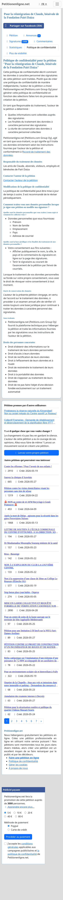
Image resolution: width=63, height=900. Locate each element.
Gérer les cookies (18, 764)
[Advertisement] (23, 803)
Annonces (32, 35)
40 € (10, 852)
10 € (19, 848)
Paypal (14, 862)
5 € (9, 848)
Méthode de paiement (16, 858)
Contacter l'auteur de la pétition (20, 180)
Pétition (12, 35)
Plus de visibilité (16, 53)
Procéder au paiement (18, 873)
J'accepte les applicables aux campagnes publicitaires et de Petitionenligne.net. (24, 886)
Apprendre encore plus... (19, 843)
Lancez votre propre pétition (31, 452)
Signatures (17, 41)
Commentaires (43, 41)
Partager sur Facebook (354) (22, 25)
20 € (30, 848)
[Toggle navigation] (57, 4)
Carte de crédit (19, 865)
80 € (20, 852)
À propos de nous (18, 768)
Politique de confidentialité (41, 47)
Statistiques (14, 47)
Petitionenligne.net (16, 4)
